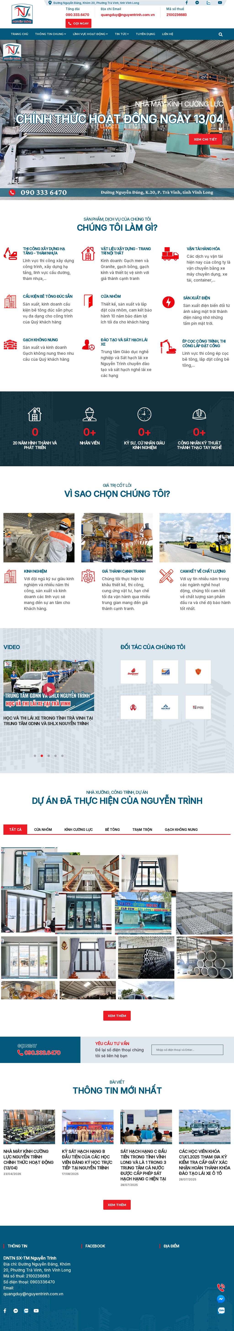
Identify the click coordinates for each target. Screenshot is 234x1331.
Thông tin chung (50, 34)
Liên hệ (167, 34)
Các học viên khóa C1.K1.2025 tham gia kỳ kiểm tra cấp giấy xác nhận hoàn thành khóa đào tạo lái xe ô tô (204, 1169)
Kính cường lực (78, 830)
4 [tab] (55, 756)
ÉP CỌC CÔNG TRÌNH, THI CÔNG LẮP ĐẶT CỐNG (204, 343)
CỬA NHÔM (110, 296)
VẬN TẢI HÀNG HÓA (203, 249)
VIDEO (11, 647)
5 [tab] (62, 756)
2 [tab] (42, 756)
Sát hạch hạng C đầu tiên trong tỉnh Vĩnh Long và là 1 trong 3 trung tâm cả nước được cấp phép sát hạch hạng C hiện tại (143, 1172)
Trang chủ (19, 34)
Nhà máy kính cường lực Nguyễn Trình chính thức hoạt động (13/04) (28, 1166)
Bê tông (112, 830)
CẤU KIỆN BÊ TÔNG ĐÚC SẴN (47, 296)
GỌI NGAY (78, 23)
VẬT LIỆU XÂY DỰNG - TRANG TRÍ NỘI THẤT (126, 251)
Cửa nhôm (43, 830)
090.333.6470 (42, 1059)
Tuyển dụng (145, 34)
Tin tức (122, 34)
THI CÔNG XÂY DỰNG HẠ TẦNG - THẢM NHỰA (44, 251)
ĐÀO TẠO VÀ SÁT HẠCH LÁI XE (124, 342)
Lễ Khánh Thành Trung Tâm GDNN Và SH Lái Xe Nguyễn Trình (46, 721)
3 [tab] (48, 756)
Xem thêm (117, 1023)
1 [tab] (35, 756)
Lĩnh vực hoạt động (90, 34)
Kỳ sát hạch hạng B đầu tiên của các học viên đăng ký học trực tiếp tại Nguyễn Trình (87, 1166)
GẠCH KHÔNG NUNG (40, 340)
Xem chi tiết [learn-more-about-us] (205, 139)
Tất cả (15, 830)
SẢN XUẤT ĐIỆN (196, 298)
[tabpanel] (117, 120)
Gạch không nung (181, 830)
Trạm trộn (142, 830)
